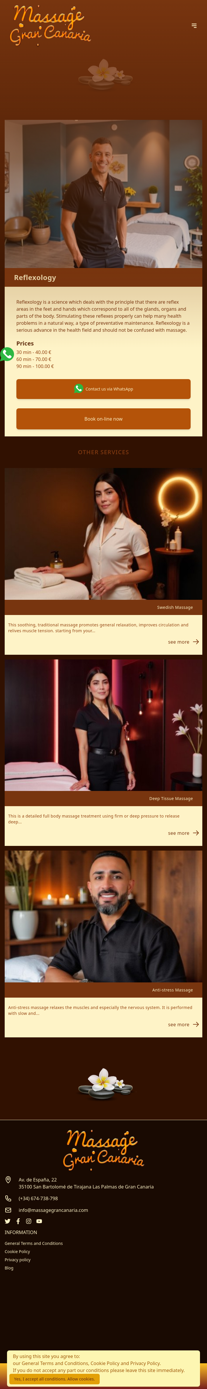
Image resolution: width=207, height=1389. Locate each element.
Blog (9, 1268)
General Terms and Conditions (34, 1243)
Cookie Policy (17, 1251)
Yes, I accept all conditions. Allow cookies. (54, 1379)
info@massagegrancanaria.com (53, 1210)
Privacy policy (18, 1259)
